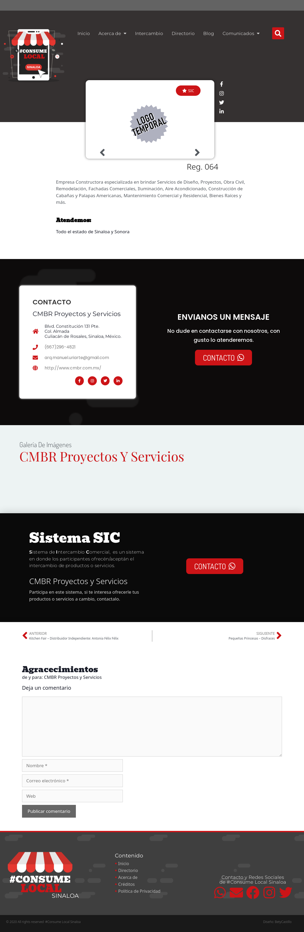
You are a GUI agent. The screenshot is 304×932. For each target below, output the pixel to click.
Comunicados (241, 33)
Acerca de (112, 33)
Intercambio (149, 33)
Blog (208, 33)
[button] (278, 33)
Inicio (83, 33)
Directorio (183, 33)
